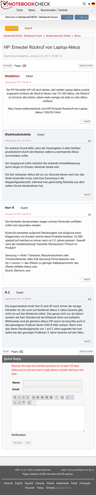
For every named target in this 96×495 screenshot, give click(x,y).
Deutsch (8, 483)
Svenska (50, 487)
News (31, 10)
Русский (30, 487)
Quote (85, 122)
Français (39, 483)
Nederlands (63, 483)
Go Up (5, 352)
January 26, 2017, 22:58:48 (18, 299)
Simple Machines (42, 470)
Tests (19, 10)
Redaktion (12, 76)
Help (63, 470)
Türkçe (40, 487)
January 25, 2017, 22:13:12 (18, 140)
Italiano (50, 483)
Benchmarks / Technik (54, 10)
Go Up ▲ (89, 470)
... (92, 10)
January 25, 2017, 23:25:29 (18, 214)
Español (29, 483)
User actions (86, 66)
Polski (74, 483)
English (19, 483)
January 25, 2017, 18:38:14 (18, 82)
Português (85, 483)
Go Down (7, 66)
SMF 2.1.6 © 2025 (24, 470)
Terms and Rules (75, 470)
